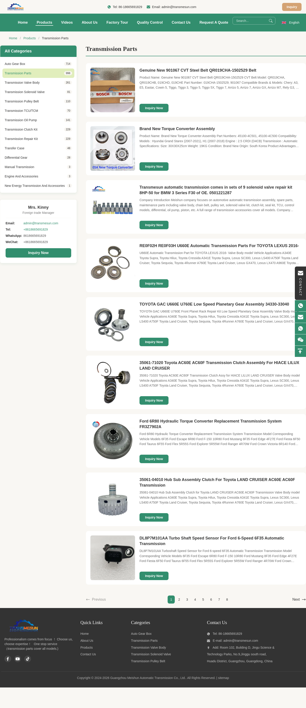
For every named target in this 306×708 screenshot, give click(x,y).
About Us (90, 22)
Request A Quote (214, 22)
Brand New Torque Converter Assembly (177, 129)
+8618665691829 (35, 229)
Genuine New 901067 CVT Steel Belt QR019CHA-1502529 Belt (197, 70)
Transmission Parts (144, 640)
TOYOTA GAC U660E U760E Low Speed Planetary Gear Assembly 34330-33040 (214, 304)
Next (299, 599)
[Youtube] (17, 659)
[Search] (270, 20)
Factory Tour (117, 22)
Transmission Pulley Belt (148, 661)
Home (23, 22)
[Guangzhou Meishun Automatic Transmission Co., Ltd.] (23, 631)
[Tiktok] (27, 659)
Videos (67, 22)
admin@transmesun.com (179, 7)
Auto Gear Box (141, 633)
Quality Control (150, 22)
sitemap (223, 678)
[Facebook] (7, 659)
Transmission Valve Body (148, 647)
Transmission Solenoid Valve (151, 654)
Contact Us (181, 22)
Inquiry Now (38, 253)
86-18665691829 (130, 7)
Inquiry (292, 7)
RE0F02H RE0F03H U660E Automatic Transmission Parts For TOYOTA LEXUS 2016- (219, 246)
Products (44, 22)
